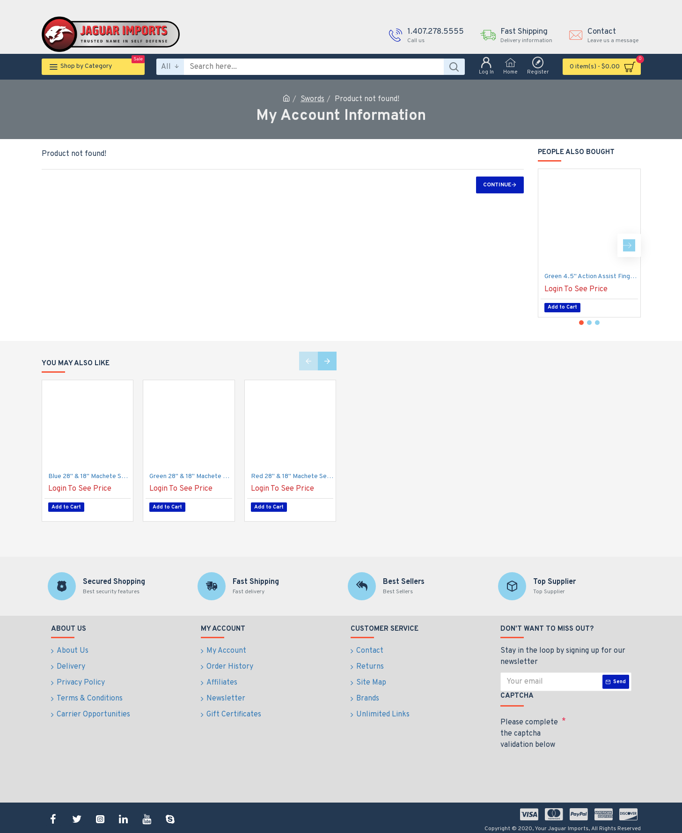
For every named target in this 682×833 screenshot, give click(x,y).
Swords (312, 99)
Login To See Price (576, 289)
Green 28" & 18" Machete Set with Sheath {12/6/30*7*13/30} (190, 476)
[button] (629, 245)
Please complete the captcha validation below (529, 729)
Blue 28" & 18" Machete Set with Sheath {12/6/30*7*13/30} (89, 476)
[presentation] (565, 765)
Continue (497, 185)
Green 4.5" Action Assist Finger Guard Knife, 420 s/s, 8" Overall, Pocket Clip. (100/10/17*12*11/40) (591, 276)
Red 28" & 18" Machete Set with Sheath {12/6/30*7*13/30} (292, 476)
